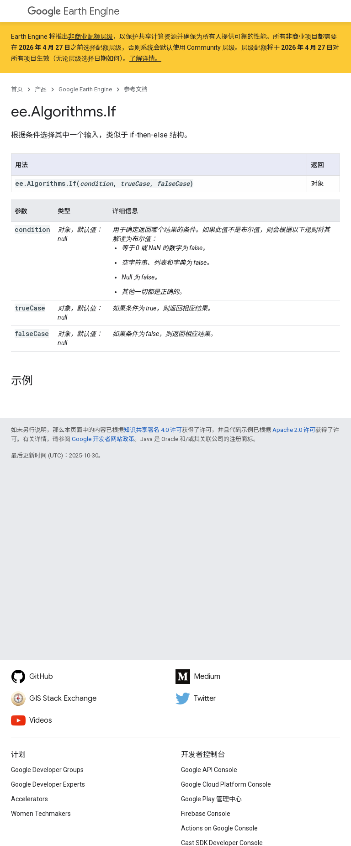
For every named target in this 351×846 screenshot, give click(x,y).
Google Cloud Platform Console (226, 784)
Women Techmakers (41, 813)
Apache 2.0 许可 (293, 429)
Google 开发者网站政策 (103, 439)
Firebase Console (205, 813)
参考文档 (136, 89)
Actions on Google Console (219, 828)
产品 (41, 89)
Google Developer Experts (48, 784)
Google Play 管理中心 (211, 799)
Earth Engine (73, 11)
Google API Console (209, 769)
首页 (17, 89)
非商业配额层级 (90, 36)
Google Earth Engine (85, 89)
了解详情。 (145, 58)
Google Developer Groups (47, 769)
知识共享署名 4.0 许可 (153, 429)
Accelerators (29, 799)
